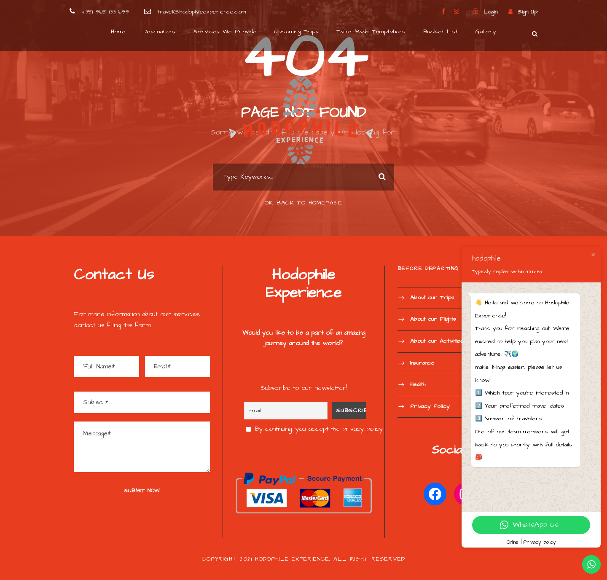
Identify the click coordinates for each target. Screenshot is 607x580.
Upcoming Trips (296, 31)
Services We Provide (225, 31)
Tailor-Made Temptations (371, 31)
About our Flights (433, 319)
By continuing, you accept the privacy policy (314, 428)
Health (417, 384)
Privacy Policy (430, 406)
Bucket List (440, 31)
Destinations (160, 31)
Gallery (486, 31)
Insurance (422, 363)
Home (118, 31)
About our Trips (432, 297)
